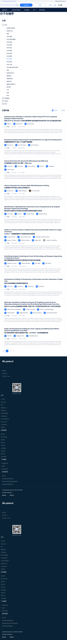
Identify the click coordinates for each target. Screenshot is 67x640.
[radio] (54, 110)
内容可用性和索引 (5, 419)
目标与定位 (3, 402)
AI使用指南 (3, 448)
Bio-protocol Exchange (7, 478)
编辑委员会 (3, 407)
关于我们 (3, 399)
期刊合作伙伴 (4, 422)
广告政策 (3, 466)
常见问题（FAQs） (6, 376)
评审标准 (3, 445)
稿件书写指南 (4, 437)
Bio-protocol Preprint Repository (10, 481)
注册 (55, 5)
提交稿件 (3, 439)
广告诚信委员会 (4, 463)
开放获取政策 (4, 416)
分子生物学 (7, 13)
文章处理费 (3, 456)
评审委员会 (3, 410)
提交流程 (3, 434)
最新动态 (4, 370)
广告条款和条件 (4, 469)
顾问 (2, 405)
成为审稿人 (42, 10)
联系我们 (3, 427)
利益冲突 (3, 454)
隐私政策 (12, 495)
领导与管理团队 (4, 413)
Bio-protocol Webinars (7, 484)
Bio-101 (4, 475)
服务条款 (4, 495)
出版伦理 (3, 451)
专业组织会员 (4, 424)
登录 (50, 5)
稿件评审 (3, 442)
